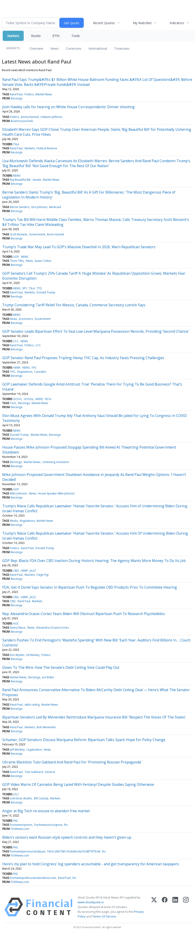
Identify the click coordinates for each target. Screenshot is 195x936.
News (54, 48)
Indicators (177, 23)
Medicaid (55, 207)
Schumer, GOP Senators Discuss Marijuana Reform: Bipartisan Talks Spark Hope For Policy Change (83, 739)
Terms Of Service (104, 916)
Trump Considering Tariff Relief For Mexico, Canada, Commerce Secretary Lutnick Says (73, 304)
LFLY (16, 794)
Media (14, 521)
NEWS (16, 176)
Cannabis (40, 372)
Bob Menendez (46, 727)
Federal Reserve (47, 148)
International (97, 48)
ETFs (56, 36)
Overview (36, 48)
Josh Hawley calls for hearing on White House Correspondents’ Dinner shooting (68, 106)
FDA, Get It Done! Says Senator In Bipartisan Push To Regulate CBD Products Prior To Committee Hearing (89, 587)
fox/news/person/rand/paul (27, 851)
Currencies (73, 48)
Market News (43, 94)
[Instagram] (185, 907)
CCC (16, 341)
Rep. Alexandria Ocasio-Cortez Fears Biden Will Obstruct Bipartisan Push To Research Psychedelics (83, 613)
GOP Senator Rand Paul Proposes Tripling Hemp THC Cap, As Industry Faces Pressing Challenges (83, 357)
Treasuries (122, 48)
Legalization (34, 749)
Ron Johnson (39, 207)
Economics (26, 319)
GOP (16, 257)
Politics (29, 94)
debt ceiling (32, 705)
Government (37, 234)
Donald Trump (46, 292)
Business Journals (22, 121)
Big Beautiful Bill (20, 180)
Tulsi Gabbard (34, 772)
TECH (47, 399)
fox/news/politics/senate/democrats (33, 878)
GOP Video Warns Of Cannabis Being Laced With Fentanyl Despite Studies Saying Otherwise (78, 784)
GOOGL (29, 399)
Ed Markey (32, 655)
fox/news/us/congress (48, 825)
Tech (13, 403)
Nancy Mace (17, 627)
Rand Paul (16, 94)
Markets (13, 36)
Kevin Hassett (55, 234)
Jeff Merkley (17, 749)
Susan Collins (43, 261)
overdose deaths (21, 798)
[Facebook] (164, 907)
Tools (75, 36)
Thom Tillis (17, 261)
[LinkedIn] (175, 907)
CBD (16, 571)
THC (34, 368)
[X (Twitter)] (154, 907)
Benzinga (16, 98)
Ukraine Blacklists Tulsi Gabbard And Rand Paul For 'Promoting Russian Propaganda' (72, 762)
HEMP (16, 368)
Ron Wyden (17, 655)
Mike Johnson (18, 493)
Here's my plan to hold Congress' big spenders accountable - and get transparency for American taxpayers (90, 863)
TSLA (16, 144)
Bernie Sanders (19, 207)
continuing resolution (55, 462)
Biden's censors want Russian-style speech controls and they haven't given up (66, 837)
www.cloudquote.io (91, 902)
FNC (15, 821)
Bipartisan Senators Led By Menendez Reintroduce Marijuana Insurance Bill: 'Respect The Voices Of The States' (94, 717)
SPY (24, 288)
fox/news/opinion (21, 825)
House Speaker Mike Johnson (56, 493)
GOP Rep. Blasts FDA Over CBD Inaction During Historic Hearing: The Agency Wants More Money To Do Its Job (94, 560)
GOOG (17, 399)
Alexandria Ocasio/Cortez (52, 627)
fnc (66, 825)
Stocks (36, 36)
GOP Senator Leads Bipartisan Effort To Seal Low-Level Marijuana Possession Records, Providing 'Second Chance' (95, 331)
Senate (36, 180)
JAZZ (33, 571)
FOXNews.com (20, 829)
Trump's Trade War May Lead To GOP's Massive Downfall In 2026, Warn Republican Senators (79, 246)
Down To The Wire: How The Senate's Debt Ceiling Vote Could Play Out (60, 667)
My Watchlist (142, 23)
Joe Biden (48, 677)
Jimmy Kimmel (30, 117)
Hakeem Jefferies (51, 117)
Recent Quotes (104, 23)
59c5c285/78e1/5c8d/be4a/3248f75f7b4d (73, 851)
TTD (39, 288)
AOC (16, 623)
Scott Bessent (18, 234)
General (50, 772)
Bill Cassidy (41, 798)
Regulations (24, 372)
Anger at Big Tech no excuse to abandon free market (46, 810)
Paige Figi (43, 575)
